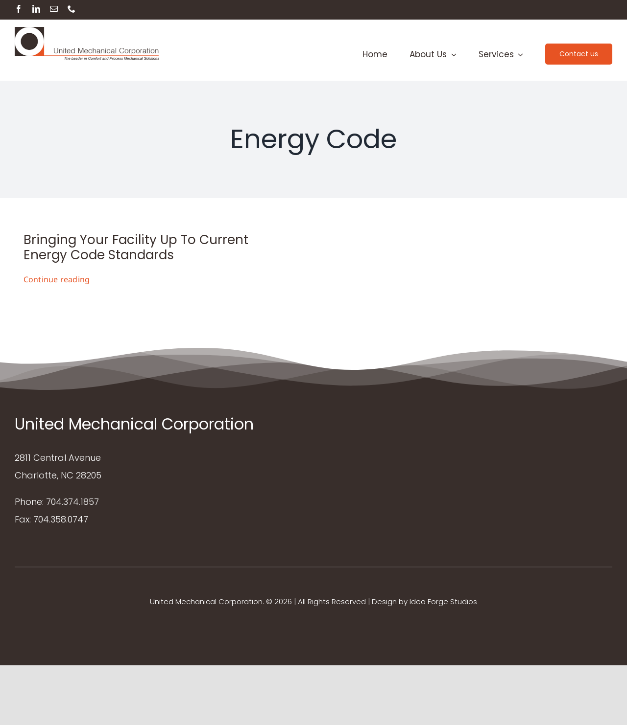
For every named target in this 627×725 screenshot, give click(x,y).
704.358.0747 (60, 519)
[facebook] (19, 9)
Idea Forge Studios (443, 601)
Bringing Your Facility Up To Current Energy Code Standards (136, 247)
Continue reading (57, 279)
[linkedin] (36, 9)
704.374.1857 (72, 502)
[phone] (71, 9)
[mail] (54, 9)
